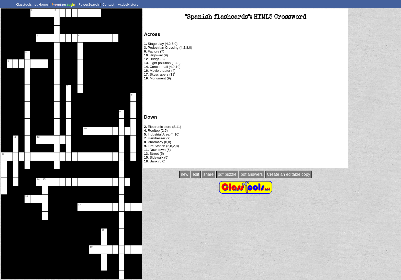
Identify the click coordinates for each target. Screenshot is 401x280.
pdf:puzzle (227, 174)
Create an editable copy (288, 174)
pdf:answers (252, 174)
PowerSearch (89, 4)
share (208, 174)
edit (196, 174)
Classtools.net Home (32, 4)
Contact (109, 4)
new (184, 174)
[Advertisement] (245, 96)
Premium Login (63, 4)
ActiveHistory (128, 4)
